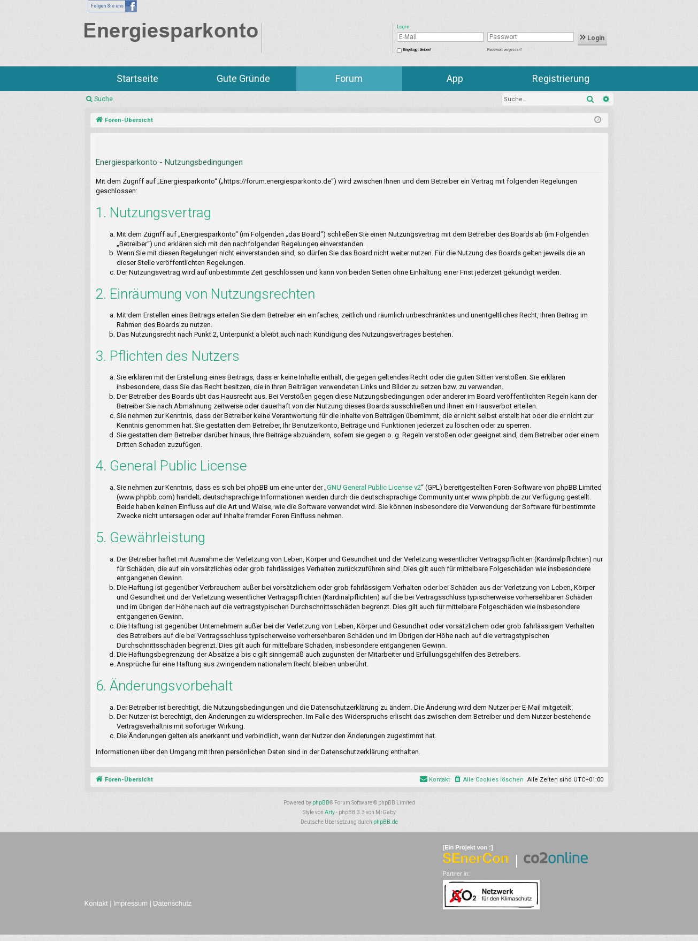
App (455, 78)
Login (592, 38)
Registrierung (560, 78)
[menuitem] (489, 780)
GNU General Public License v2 (374, 487)
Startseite (137, 78)
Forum (349, 78)
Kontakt (96, 903)
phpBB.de (385, 822)
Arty (330, 812)
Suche (103, 99)
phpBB (320, 803)
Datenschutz (172, 903)
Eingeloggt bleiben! (417, 50)
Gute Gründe (243, 78)
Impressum (130, 903)
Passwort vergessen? (504, 50)
